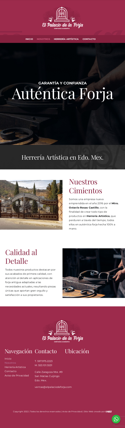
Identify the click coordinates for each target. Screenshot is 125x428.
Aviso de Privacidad (72, 411)
